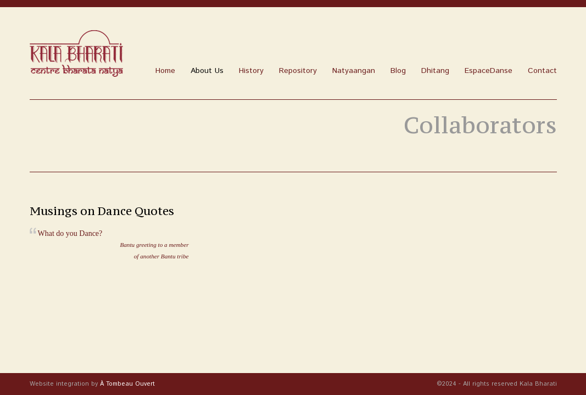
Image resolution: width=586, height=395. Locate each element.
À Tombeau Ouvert (127, 384)
